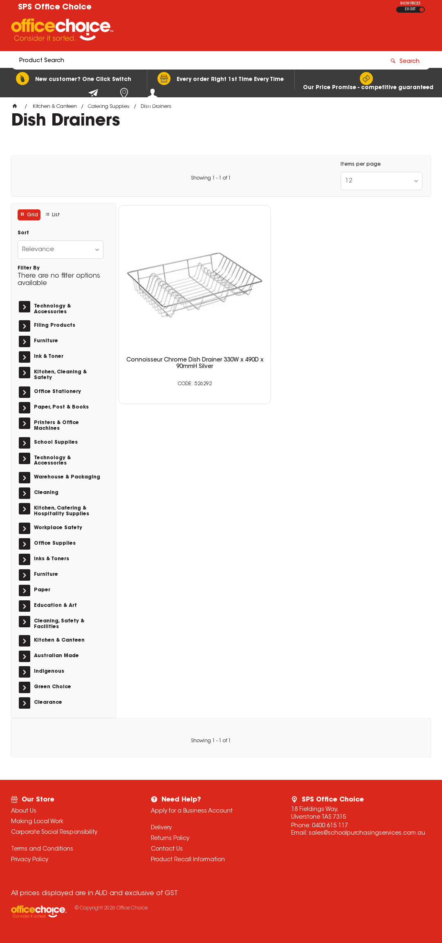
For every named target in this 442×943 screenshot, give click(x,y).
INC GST (422, 9)
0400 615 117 (330, 826)
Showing (211, 178)
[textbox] (173, 31)
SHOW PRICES (410, 3)
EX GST (410, 9)
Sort (23, 233)
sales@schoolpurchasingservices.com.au (367, 833)
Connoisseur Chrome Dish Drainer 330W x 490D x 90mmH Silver (169, 314)
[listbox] (381, 181)
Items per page (361, 164)
